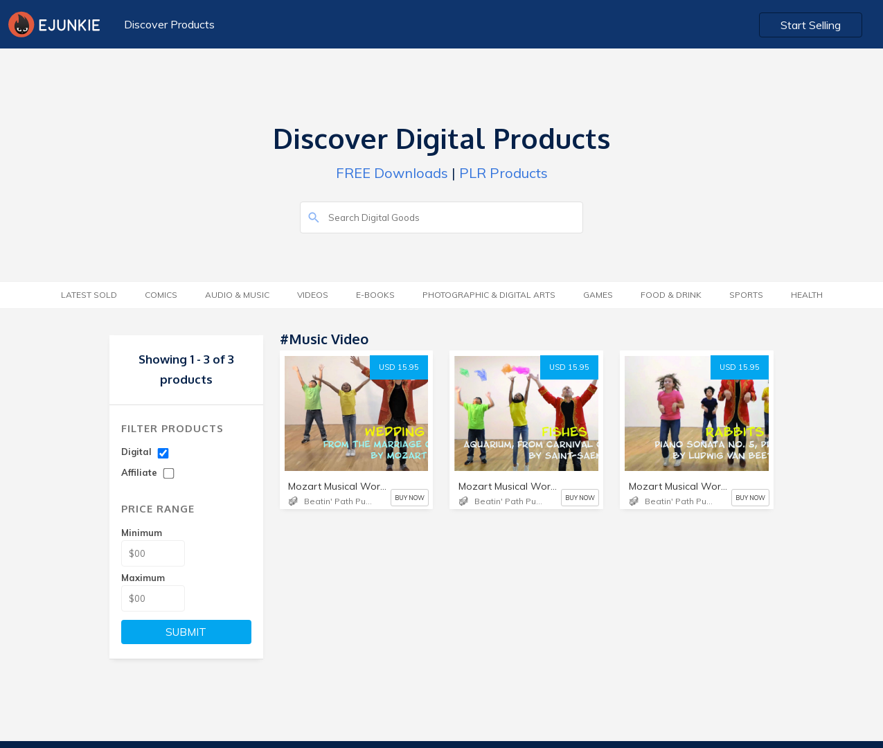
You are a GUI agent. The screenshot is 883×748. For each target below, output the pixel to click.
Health (807, 295)
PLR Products (503, 172)
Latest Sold (89, 295)
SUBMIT (186, 632)
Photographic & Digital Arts (488, 295)
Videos (312, 295)
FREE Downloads (392, 172)
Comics (161, 295)
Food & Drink (671, 295)
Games (598, 295)
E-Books (375, 295)
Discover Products (169, 24)
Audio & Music (237, 295)
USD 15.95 (399, 367)
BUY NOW (410, 497)
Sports (746, 295)
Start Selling (811, 25)
